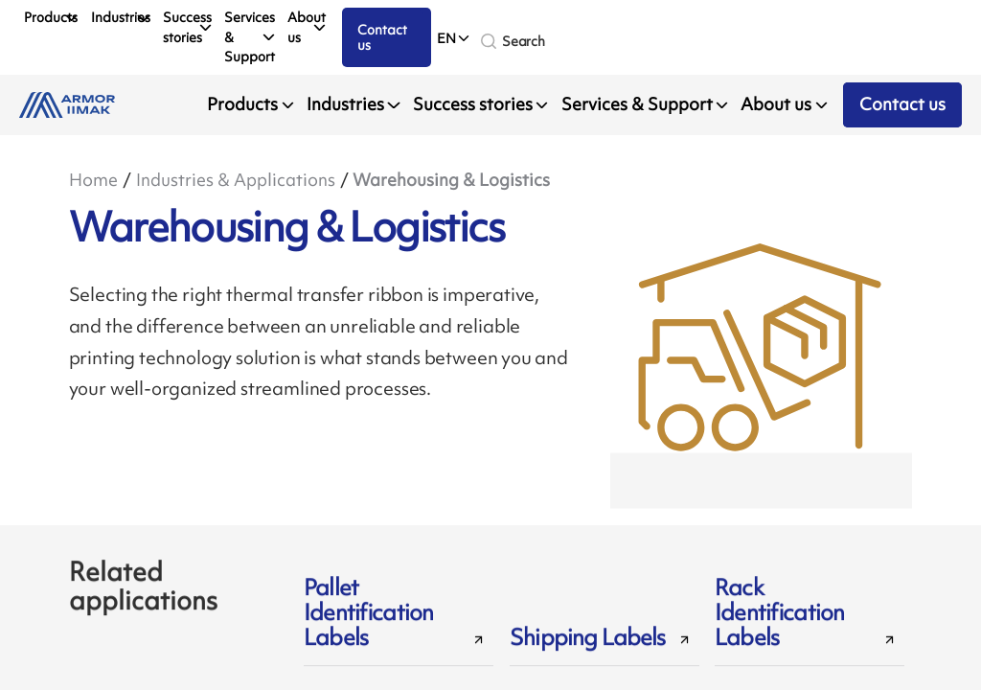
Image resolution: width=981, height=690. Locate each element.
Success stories (187, 27)
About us (306, 27)
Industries (120, 17)
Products (51, 17)
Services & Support (249, 36)
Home (93, 180)
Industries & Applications (235, 180)
